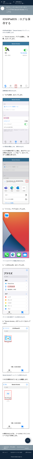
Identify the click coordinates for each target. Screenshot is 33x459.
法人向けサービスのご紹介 (16, 452)
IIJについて (5, 452)
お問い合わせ (28, 452)
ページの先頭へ (27, 440)
